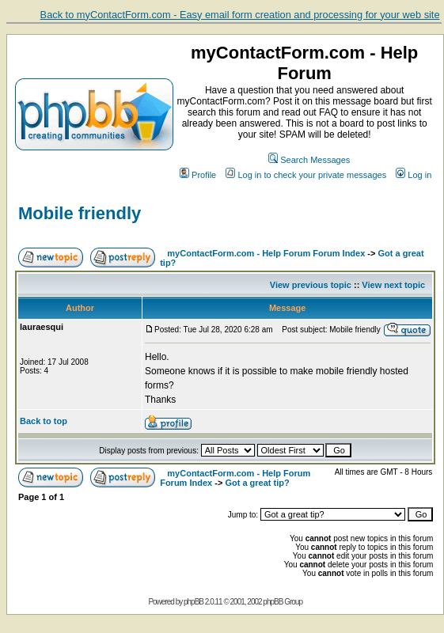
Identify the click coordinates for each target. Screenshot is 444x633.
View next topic (393, 285)
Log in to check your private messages (306, 175)
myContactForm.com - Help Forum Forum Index (266, 253)
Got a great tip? (257, 482)
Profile (198, 175)
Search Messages (309, 160)
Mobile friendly (79, 213)
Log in (413, 175)
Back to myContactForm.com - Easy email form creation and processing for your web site (240, 15)
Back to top (43, 421)
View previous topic (310, 285)
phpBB (193, 601)
